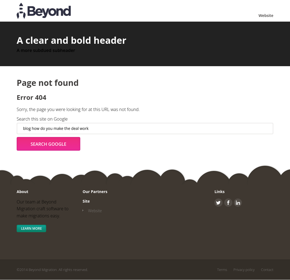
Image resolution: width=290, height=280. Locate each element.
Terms (222, 269)
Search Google (48, 144)
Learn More (31, 228)
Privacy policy (244, 269)
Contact (267, 269)
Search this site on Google (42, 119)
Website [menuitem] (266, 15)
